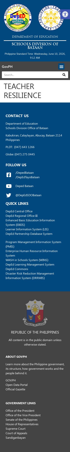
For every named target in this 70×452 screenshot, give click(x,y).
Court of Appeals (16, 433)
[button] (65, 14)
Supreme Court (15, 428)
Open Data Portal (17, 385)
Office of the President (20, 410)
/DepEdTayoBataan (27, 177)
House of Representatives (22, 424)
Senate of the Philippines (22, 419)
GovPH (7, 66)
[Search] (64, 74)
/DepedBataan (24, 172)
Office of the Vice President (23, 415)
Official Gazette (15, 389)
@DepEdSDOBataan (28, 195)
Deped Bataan (24, 186)
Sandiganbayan (16, 437)
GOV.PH (11, 380)
